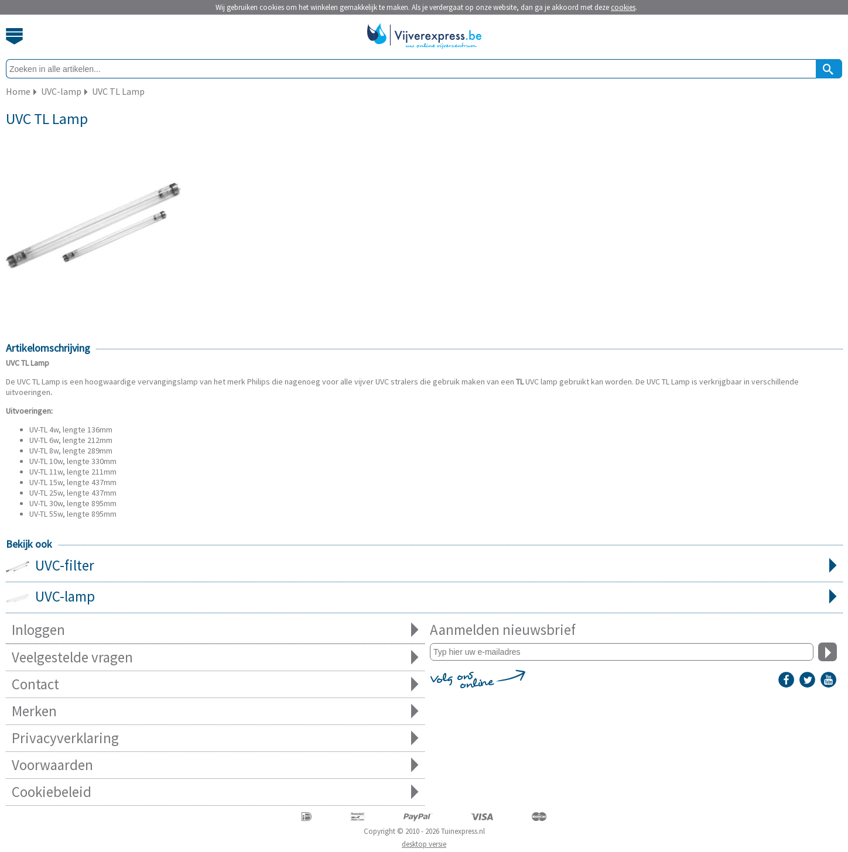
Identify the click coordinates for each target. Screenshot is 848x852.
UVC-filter (424, 566)
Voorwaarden (215, 765)
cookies (623, 7)
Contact (215, 684)
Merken (215, 711)
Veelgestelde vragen (215, 657)
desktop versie (424, 844)
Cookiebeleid (215, 792)
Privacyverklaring (215, 738)
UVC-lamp (424, 597)
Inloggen (215, 630)
